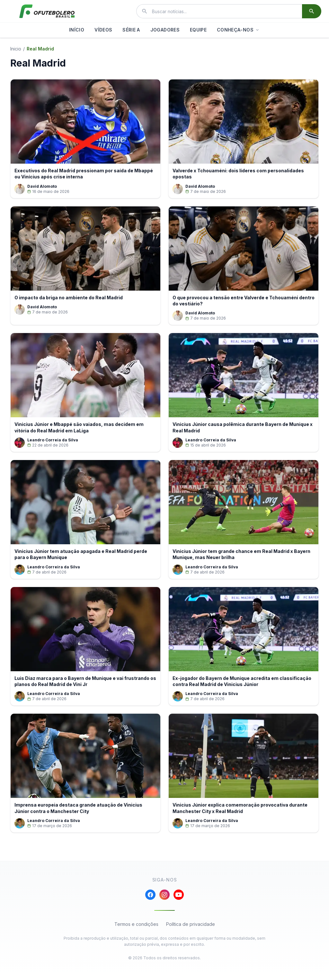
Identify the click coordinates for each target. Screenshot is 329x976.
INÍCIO (76, 29)
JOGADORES (165, 29)
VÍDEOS (103, 29)
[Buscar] (311, 11)
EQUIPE (198, 29)
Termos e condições (136, 924)
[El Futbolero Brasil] (47, 11)
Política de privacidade (190, 924)
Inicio (15, 48)
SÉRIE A (131, 29)
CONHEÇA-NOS (238, 29)
